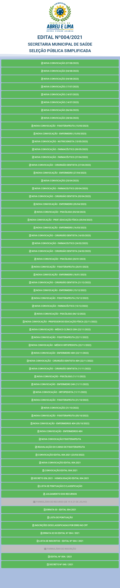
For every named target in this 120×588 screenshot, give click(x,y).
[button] (60, 501)
